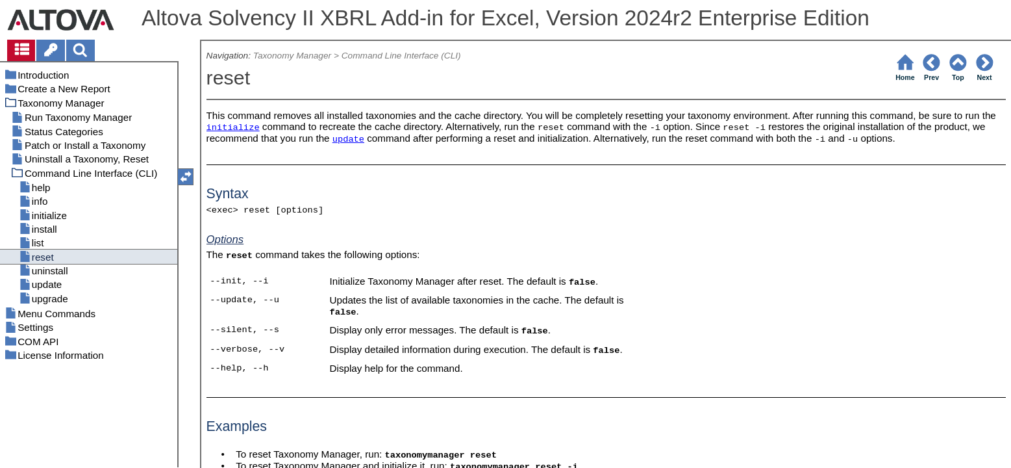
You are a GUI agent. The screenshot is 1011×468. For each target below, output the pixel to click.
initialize (233, 128)
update (348, 139)
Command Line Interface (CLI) (401, 55)
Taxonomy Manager (292, 55)
